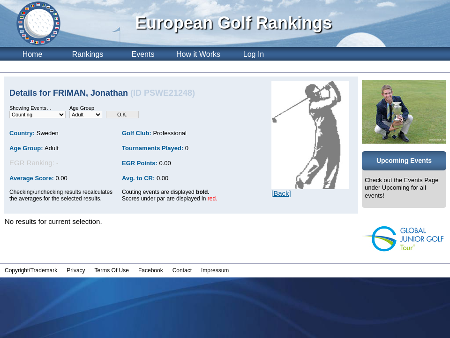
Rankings (88, 54)
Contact (182, 270)
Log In (253, 54)
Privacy (76, 270)
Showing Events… (30, 108)
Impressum (215, 270)
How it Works (198, 54)
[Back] (281, 193)
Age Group (81, 108)
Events (143, 54)
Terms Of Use (112, 270)
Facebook (150, 270)
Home (32, 54)
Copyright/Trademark (31, 270)
